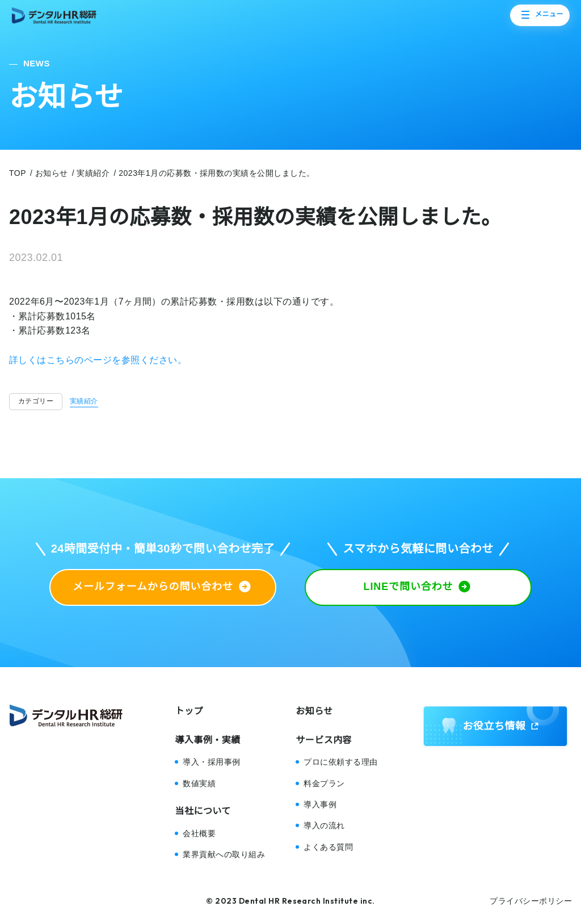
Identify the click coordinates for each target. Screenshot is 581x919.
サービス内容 (324, 740)
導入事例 (320, 804)
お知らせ (314, 711)
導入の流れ (324, 825)
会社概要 (199, 833)
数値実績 (199, 783)
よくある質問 (328, 846)
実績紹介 (84, 401)
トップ (189, 711)
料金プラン (324, 783)
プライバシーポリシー (531, 900)
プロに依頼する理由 (340, 761)
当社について (202, 811)
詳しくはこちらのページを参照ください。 (98, 360)
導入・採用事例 (211, 761)
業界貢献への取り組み (224, 854)
